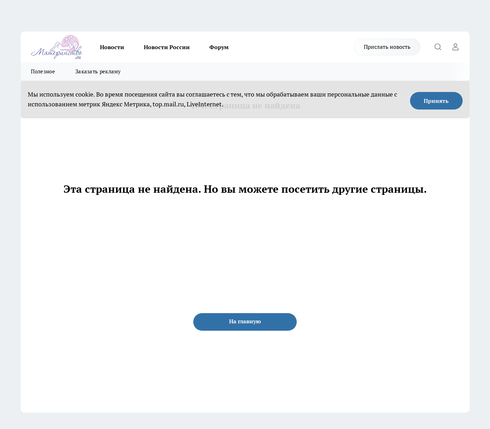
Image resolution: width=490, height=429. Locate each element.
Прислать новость (387, 46)
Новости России (167, 47)
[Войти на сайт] (456, 47)
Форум (219, 47)
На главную (245, 321)
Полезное (43, 71)
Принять (436, 100)
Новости (112, 47)
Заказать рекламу (98, 71)
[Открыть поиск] (438, 47)
